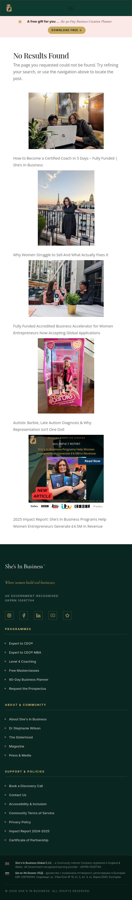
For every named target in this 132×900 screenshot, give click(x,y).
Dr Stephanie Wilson (25, 728)
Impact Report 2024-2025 (29, 831)
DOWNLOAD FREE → (67, 30)
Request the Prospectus (27, 688)
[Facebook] (24, 615)
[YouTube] (53, 615)
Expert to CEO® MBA (25, 652)
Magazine (16, 746)
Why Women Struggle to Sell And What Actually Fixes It (60, 254)
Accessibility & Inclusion (28, 804)
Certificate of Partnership (28, 840)
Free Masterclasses (24, 670)
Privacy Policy (20, 822)
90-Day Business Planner (28, 679)
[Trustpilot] (67, 615)
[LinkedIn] (38, 615)
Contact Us (17, 795)
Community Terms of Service (31, 813)
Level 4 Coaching (22, 661)
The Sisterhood (21, 737)
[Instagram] (9, 615)
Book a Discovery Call (26, 786)
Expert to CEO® (21, 643)
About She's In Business (28, 719)
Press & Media (20, 755)
